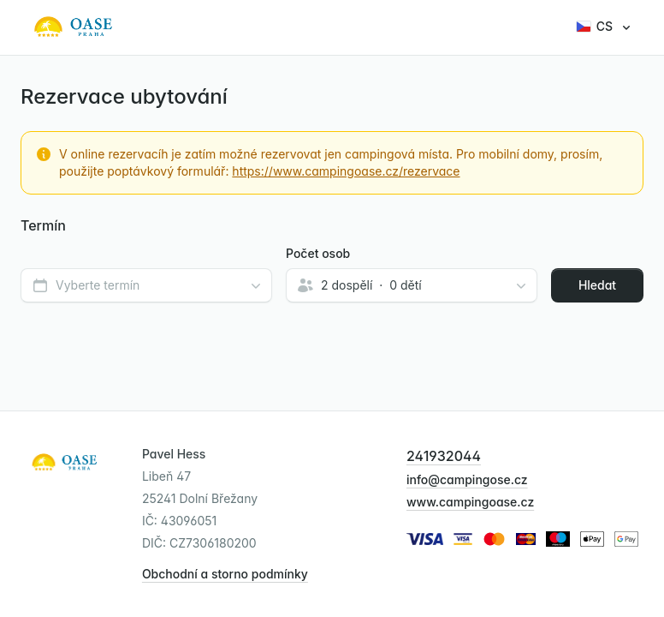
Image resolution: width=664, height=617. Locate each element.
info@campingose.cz (467, 479)
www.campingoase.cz (470, 501)
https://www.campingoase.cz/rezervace (345, 171)
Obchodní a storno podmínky (225, 573)
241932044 (443, 455)
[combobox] (146, 285)
